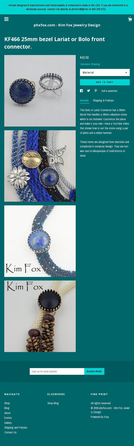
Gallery (8, 423)
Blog (6, 408)
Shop (7, 403)
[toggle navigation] (6, 19)
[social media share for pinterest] (96, 91)
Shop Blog (53, 403)
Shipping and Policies (15, 427)
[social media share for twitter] (89, 91)
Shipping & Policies (103, 100)
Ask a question (109, 91)
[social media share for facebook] (82, 91)
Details (84, 100)
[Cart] (130, 20)
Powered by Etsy (100, 417)
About (7, 413)
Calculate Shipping (90, 64)
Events (8, 418)
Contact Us (10, 432)
